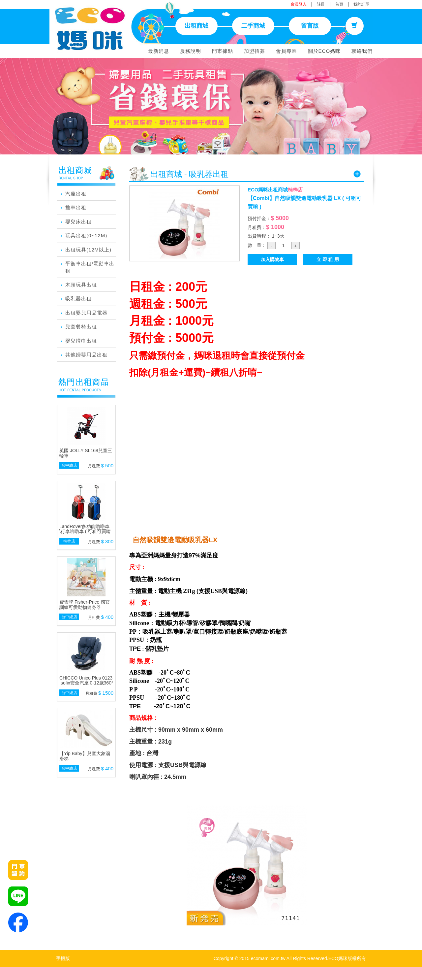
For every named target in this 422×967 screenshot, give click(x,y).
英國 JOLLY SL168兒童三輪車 (85, 453)
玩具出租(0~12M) (86, 235)
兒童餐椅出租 (81, 326)
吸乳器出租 (78, 298)
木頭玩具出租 (81, 284)
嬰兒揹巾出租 (81, 341)
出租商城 (196, 25)
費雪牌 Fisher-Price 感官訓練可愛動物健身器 (84, 604)
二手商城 (253, 25)
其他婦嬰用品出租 (86, 354)
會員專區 (286, 51)
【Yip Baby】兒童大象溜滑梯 (84, 756)
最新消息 (158, 51)
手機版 (63, 958)
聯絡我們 (362, 51)
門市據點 (222, 51)
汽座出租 (75, 193)
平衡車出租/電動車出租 (89, 267)
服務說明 (190, 51)
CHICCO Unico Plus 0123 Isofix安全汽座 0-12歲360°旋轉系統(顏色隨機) (86, 683)
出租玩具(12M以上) (88, 249)
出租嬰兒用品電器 (86, 313)
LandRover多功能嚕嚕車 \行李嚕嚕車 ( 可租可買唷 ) (85, 531)
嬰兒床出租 (78, 221)
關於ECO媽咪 (324, 51)
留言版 (310, 25)
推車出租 (75, 207)
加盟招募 (254, 51)
